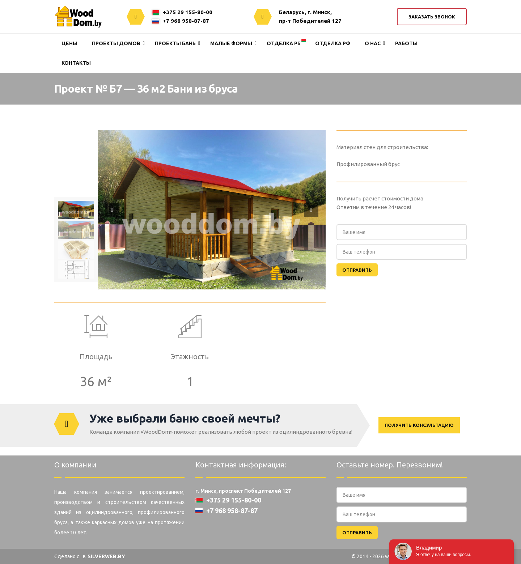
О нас (373, 43)
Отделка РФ (332, 43)
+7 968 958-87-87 (180, 21)
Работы (406, 43)
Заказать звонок (431, 16)
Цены (69, 43)
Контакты (76, 63)
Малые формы (231, 43)
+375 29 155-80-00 (182, 12)
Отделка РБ (284, 43)
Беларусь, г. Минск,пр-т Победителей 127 (310, 16)
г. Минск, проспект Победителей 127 (243, 491)
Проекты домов (116, 43)
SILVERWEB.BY (106, 556)
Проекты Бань (175, 43)
